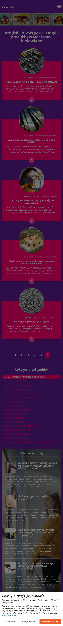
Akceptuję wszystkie (50, 621)
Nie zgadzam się (28, 621)
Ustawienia (10, 621)
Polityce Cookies (9, 615)
